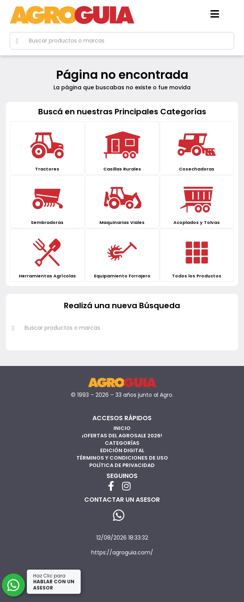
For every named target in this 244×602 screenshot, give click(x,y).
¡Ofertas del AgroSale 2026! (122, 435)
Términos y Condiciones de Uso (122, 458)
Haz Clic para (53, 581)
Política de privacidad (122, 465)
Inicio (122, 428)
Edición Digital (122, 450)
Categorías (122, 443)
